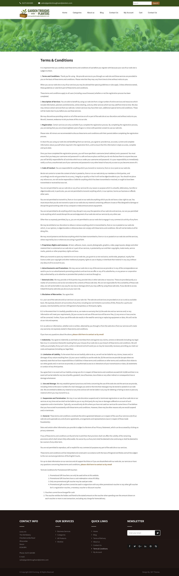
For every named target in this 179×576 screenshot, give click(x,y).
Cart (140, 13)
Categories (77, 13)
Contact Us (113, 13)
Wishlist (60, 542)
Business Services (63, 531)
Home (64, 13)
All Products (61, 538)
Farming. (36, 572)
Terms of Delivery (99, 538)
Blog (102, 13)
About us (90, 13)
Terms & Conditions (100, 549)
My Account (128, 13)
